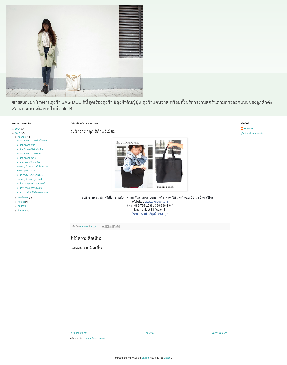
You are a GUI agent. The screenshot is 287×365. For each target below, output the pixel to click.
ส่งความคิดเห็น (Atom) (94, 338)
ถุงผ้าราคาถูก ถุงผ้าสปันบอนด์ (31, 183)
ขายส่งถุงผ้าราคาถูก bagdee (30, 179)
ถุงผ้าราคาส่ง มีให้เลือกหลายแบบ (33, 192)
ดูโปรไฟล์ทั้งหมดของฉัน (252, 133)
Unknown (249, 128)
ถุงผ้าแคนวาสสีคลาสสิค (28, 162)
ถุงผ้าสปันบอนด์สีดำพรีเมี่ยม (30, 149)
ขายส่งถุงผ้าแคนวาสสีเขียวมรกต (32, 166)
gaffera (145, 358)
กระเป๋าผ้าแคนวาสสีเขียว (29, 153)
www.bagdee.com (156, 201)
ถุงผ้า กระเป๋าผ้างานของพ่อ (30, 175)
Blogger (167, 358)
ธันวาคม (22, 137)
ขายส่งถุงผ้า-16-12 (26, 170)
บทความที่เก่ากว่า (220, 333)
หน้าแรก (150, 333)
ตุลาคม (21, 202)
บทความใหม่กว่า (79, 333)
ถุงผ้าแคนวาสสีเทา (26, 145)
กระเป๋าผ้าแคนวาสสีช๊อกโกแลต (32, 140)
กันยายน (22, 206)
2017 (18, 129)
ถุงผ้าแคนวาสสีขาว (26, 158)
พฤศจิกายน (23, 197)
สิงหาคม (22, 210)
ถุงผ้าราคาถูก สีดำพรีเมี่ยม (29, 188)
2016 (18, 133)
